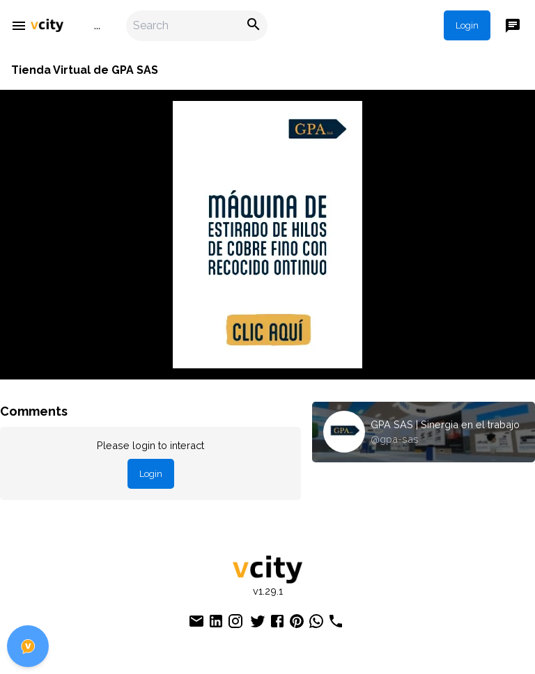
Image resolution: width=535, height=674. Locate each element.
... (97, 25)
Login (467, 25)
